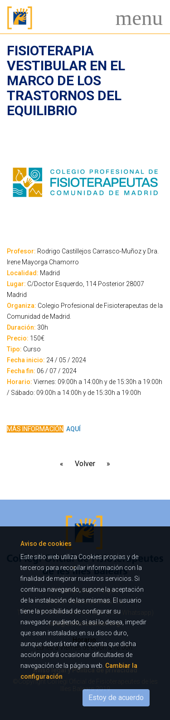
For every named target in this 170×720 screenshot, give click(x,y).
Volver (85, 463)
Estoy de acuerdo (116, 697)
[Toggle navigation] (136, 17)
